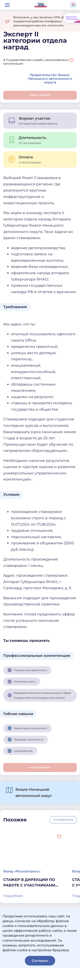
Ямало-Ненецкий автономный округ (33, 792)
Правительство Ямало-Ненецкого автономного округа (50, 78)
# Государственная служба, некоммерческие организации (37, 61)
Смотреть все (63, 819)
